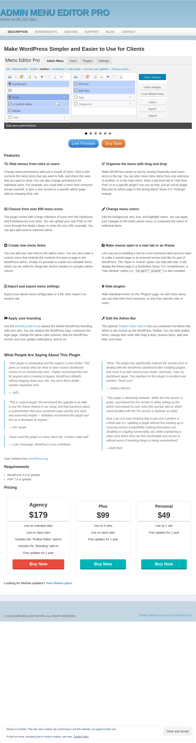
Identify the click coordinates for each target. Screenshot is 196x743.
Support (92, 31)
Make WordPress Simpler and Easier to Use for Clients (74, 49)
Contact (129, 31)
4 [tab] (100, 133)
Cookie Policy (182, 615)
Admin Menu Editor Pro (54, 12)
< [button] (9, 91)
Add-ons (71, 31)
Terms (143, 615)
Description (18, 31)
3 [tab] (95, 133)
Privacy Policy (160, 615)
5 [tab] (105, 133)
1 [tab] (86, 133)
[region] (98, 92)
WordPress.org (38, 458)
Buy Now (38, 564)
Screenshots (46, 31)
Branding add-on (26, 326)
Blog (110, 31)
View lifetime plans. (59, 583)
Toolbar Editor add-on (133, 326)
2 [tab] (91, 133)
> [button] (186, 91)
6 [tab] (110, 133)
